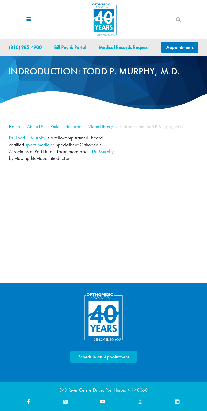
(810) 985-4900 (25, 47)
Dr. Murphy (103, 151)
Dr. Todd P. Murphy (27, 138)
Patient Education (66, 127)
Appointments (179, 47)
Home (14, 127)
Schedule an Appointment (103, 357)
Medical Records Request (124, 47)
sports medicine (40, 144)
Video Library (100, 127)
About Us (35, 127)
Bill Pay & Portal (70, 47)
